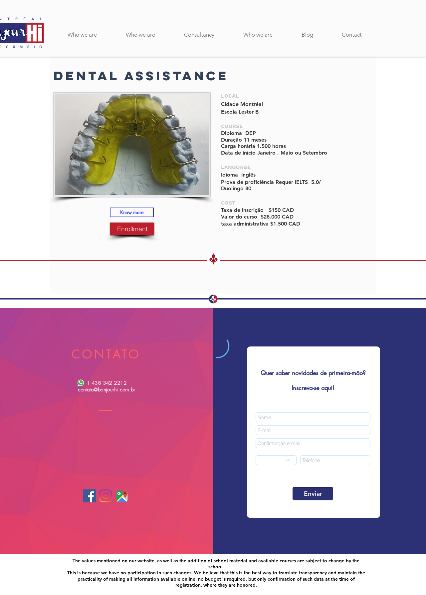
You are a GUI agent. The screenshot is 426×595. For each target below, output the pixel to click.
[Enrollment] (132, 229)
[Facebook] (89, 495)
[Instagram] (105, 495)
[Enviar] (313, 493)
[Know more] (132, 212)
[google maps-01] (121, 495)
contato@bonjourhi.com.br (106, 389)
